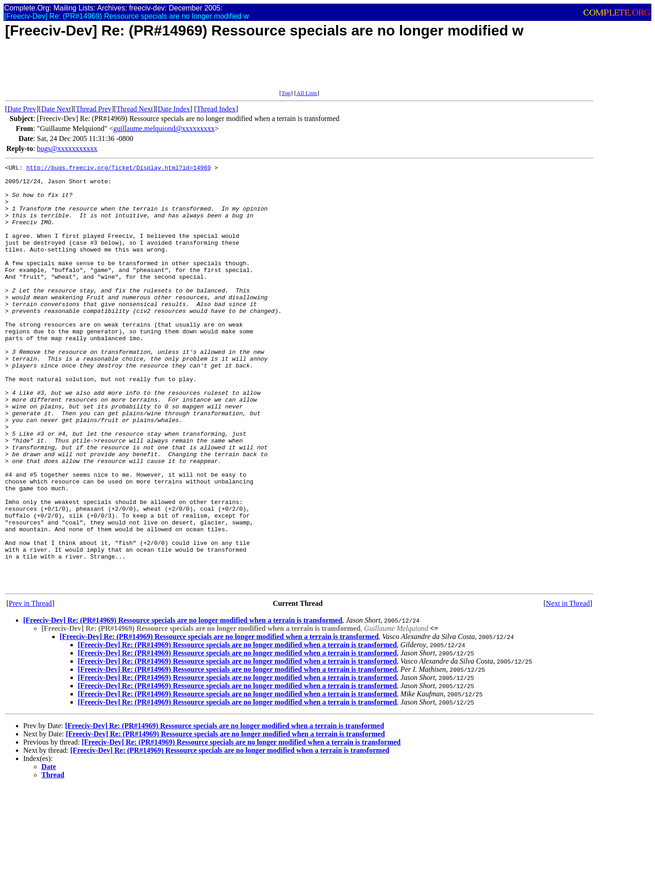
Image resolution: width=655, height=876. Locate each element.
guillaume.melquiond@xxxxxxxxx (164, 128)
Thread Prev (93, 109)
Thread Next (134, 109)
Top (286, 93)
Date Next (56, 109)
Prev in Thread (30, 688)
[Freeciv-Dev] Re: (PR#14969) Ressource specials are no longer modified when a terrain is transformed (182, 705)
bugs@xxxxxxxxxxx (67, 148)
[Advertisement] (170, 69)
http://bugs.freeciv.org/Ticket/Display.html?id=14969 (118, 169)
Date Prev (21, 109)
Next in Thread (568, 688)
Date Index (174, 109)
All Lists (306, 93)
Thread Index (216, 109)
